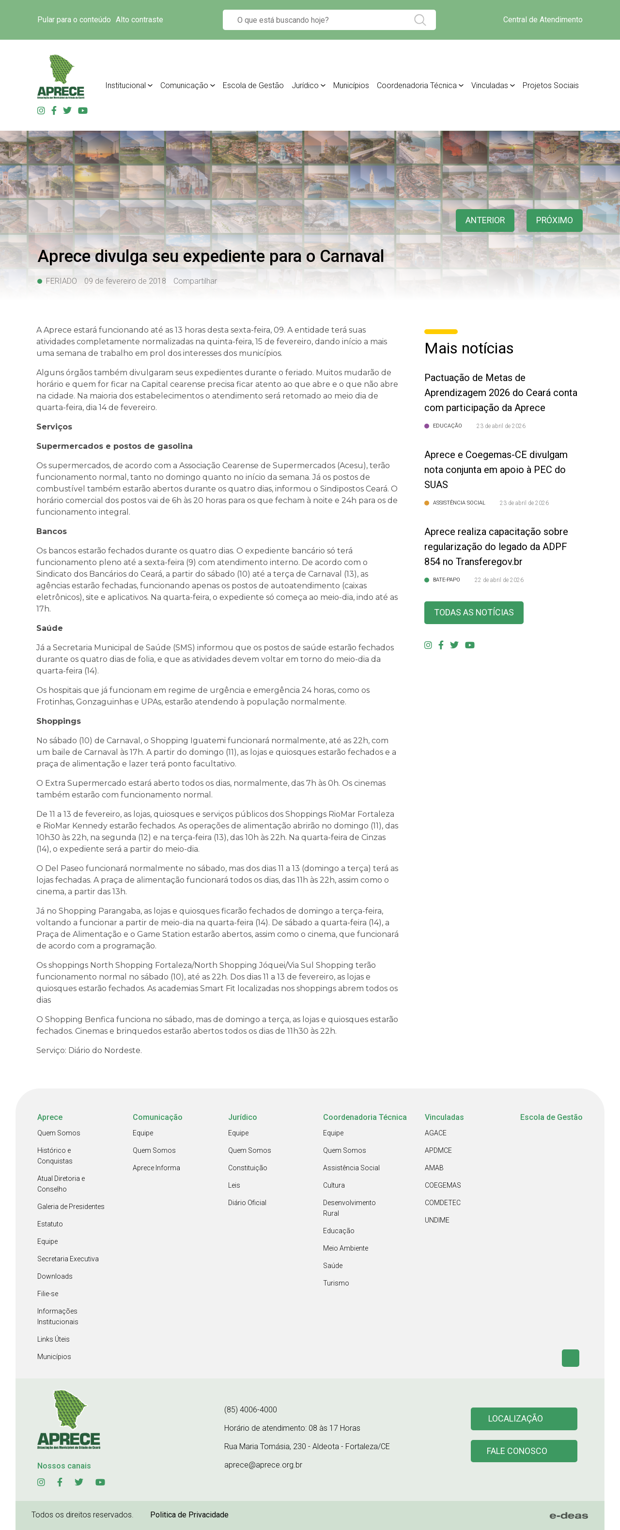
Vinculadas (489, 85)
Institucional (125, 85)
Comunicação (184, 85)
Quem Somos (58, 1133)
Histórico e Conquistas (55, 1156)
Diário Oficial (247, 1203)
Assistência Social (351, 1168)
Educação (339, 1231)
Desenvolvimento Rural (349, 1208)
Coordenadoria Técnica (417, 85)
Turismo (336, 1283)
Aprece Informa (156, 1168)
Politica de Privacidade (189, 1514)
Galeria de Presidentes (71, 1206)
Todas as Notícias (474, 613)
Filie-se (47, 1294)
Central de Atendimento (543, 19)
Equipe (47, 1241)
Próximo (554, 220)
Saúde (332, 1266)
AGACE (436, 1133)
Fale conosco (517, 1451)
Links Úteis (53, 1339)
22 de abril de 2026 (499, 580)
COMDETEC (443, 1203)
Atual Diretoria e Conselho (61, 1184)
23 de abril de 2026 (501, 426)
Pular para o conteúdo (74, 19)
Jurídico (305, 85)
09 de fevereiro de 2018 (125, 281)
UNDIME (437, 1220)
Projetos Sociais (551, 85)
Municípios (351, 85)
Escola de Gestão (253, 85)
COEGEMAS (443, 1185)
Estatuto (50, 1224)
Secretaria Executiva (68, 1259)
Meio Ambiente (345, 1248)
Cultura (334, 1185)
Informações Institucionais (57, 1316)
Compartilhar (195, 281)
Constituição (247, 1168)
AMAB (434, 1168)
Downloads (55, 1276)
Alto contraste (139, 19)
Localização (515, 1419)
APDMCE (438, 1150)
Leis (234, 1185)
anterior (484, 220)
